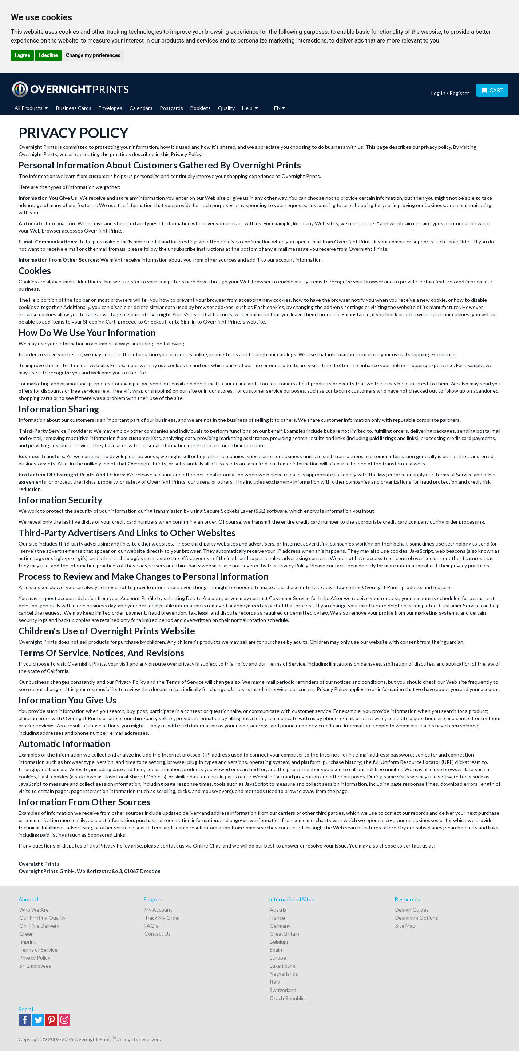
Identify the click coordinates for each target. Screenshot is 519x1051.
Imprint (27, 942)
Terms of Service (38, 950)
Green (26, 934)
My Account (158, 910)
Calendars (141, 108)
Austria (278, 910)
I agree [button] (22, 55)
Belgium (279, 942)
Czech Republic (287, 998)
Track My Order (162, 918)
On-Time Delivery (39, 926)
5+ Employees (35, 966)
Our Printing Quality (42, 918)
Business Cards (73, 108)
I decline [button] (48, 55)
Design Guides (412, 910)
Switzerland (283, 990)
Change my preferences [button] (93, 55)
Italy (275, 982)
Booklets (200, 108)
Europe (278, 958)
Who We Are (34, 910)
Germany (280, 926)
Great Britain (284, 934)
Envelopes (110, 108)
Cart (492, 90)
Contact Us (157, 934)
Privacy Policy (34, 958)
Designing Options (416, 918)
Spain (276, 950)
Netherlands (284, 974)
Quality (226, 108)
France (277, 918)
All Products (31, 108)
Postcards (171, 108)
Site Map (405, 926)
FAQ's (151, 926)
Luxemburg (282, 966)
